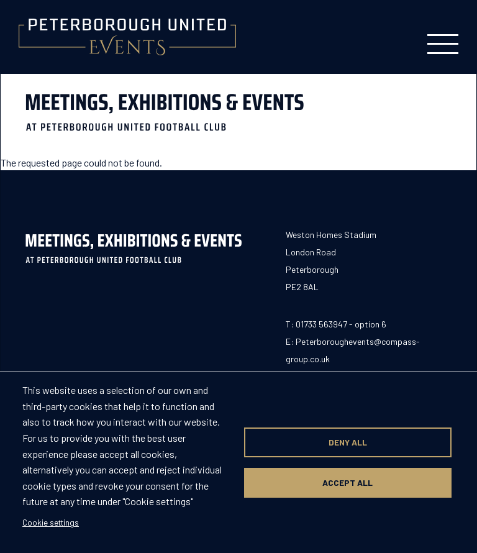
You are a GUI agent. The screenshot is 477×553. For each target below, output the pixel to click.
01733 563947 (321, 324)
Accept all (347, 482)
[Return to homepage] (127, 37)
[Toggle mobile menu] (442, 37)
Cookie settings (50, 522)
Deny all (348, 442)
